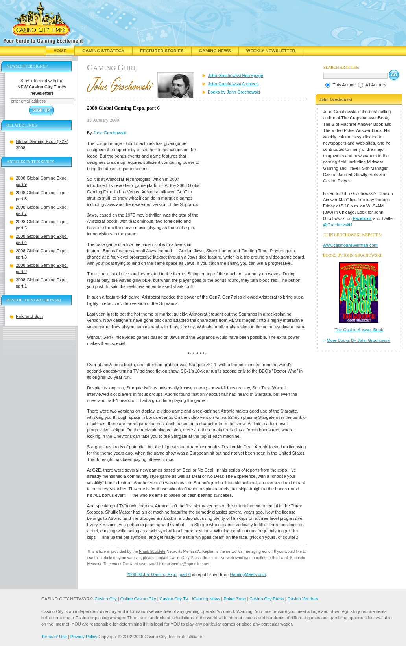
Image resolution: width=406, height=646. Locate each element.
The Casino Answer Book (358, 329)
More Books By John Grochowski (359, 340)
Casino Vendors (303, 598)
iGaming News (206, 598)
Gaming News (215, 50)
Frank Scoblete (152, 551)
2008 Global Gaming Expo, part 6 (159, 574)
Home (60, 50)
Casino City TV (174, 598)
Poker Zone (234, 598)
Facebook (362, 218)
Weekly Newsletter (270, 50)
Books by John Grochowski (234, 92)
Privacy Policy (83, 636)
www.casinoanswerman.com (350, 245)
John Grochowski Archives (233, 83)
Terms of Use (54, 636)
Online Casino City (138, 598)
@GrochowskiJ (337, 224)
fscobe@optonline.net (190, 564)
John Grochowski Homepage (235, 75)
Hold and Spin (29, 316)
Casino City (105, 598)
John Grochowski (109, 132)
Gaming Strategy (103, 50)
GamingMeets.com (248, 574)
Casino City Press (185, 558)
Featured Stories (161, 50)
